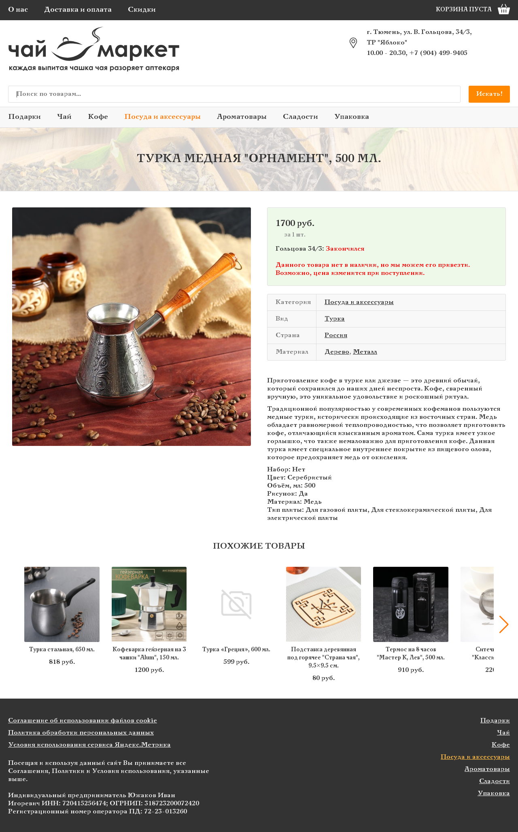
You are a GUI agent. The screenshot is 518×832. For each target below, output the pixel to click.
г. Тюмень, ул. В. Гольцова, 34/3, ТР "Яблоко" (419, 37)
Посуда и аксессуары (162, 117)
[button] (504, 624)
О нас (18, 9)
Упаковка (351, 117)
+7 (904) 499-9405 (438, 53)
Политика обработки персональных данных (81, 733)
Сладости (300, 117)
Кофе (98, 117)
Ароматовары (242, 117)
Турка (335, 319)
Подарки (24, 117)
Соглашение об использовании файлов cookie (82, 721)
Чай (64, 117)
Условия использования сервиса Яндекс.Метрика (89, 745)
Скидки (142, 9)
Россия (336, 335)
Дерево (337, 352)
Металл (365, 352)
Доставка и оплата (78, 9)
